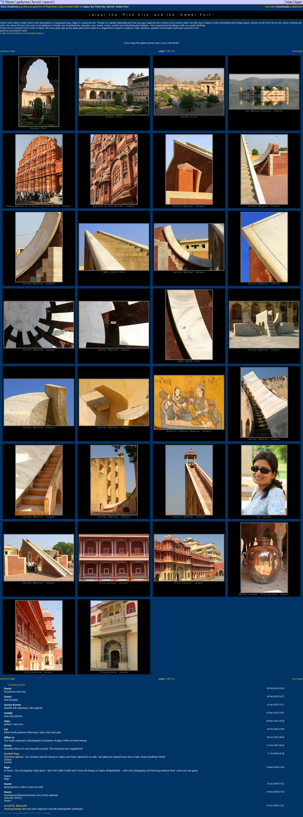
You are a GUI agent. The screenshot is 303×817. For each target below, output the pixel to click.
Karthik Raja (11, 753)
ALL (173, 51)
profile (24, 6)
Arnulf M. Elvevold (15, 805)
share (22, 684)
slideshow (296, 6)
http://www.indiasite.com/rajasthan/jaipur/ (23, 33)
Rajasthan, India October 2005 (62, 6)
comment (13, 684)
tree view (270, 6)
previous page (8, 51)
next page (297, 51)
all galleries (35, 6)
